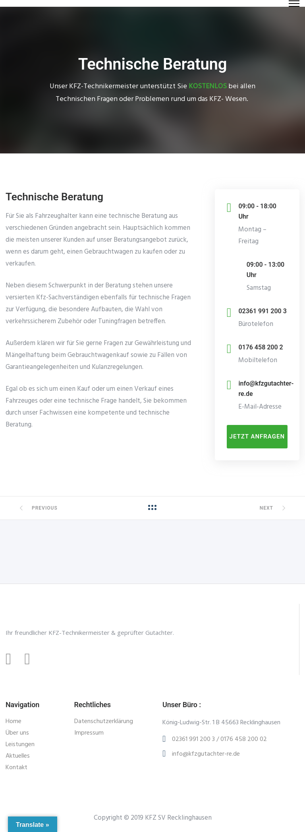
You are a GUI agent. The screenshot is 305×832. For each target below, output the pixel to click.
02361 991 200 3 (262, 311)
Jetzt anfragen (257, 436)
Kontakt (16, 767)
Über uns (17, 733)
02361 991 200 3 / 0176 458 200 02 (219, 739)
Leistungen (20, 744)
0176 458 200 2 (260, 347)
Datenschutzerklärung (103, 721)
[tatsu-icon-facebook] (12, 659)
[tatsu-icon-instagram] (31, 659)
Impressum (89, 733)
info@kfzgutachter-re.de (206, 754)
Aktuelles (18, 756)
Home (13, 721)
